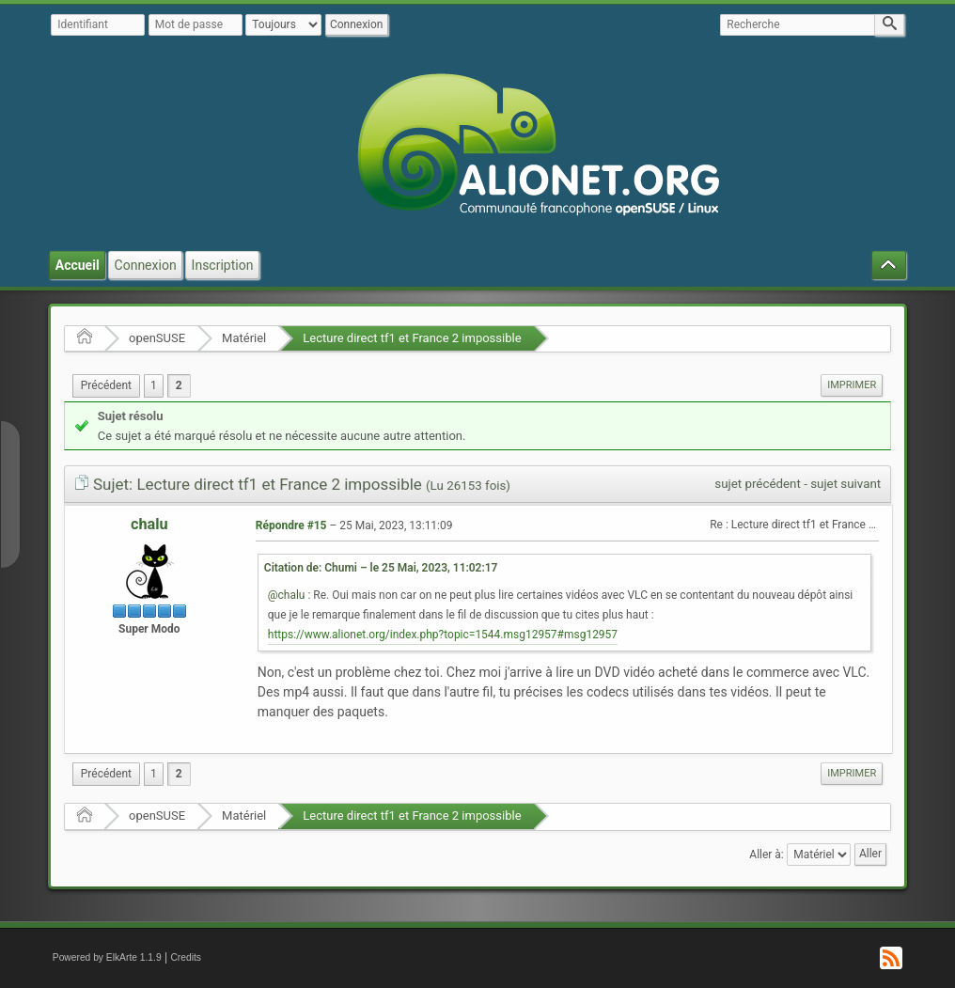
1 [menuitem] (153, 385)
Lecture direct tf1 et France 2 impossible (412, 338)
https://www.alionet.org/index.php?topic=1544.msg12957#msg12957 (443, 634)
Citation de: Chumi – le (381, 567)
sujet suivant (845, 484)
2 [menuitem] (179, 385)
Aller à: (766, 853)
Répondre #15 (291, 525)
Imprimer (851, 385)
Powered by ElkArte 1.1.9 (107, 957)
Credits (185, 957)
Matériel (244, 338)
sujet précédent (757, 484)
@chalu (286, 595)
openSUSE (157, 338)
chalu (149, 524)
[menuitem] (106, 386)
